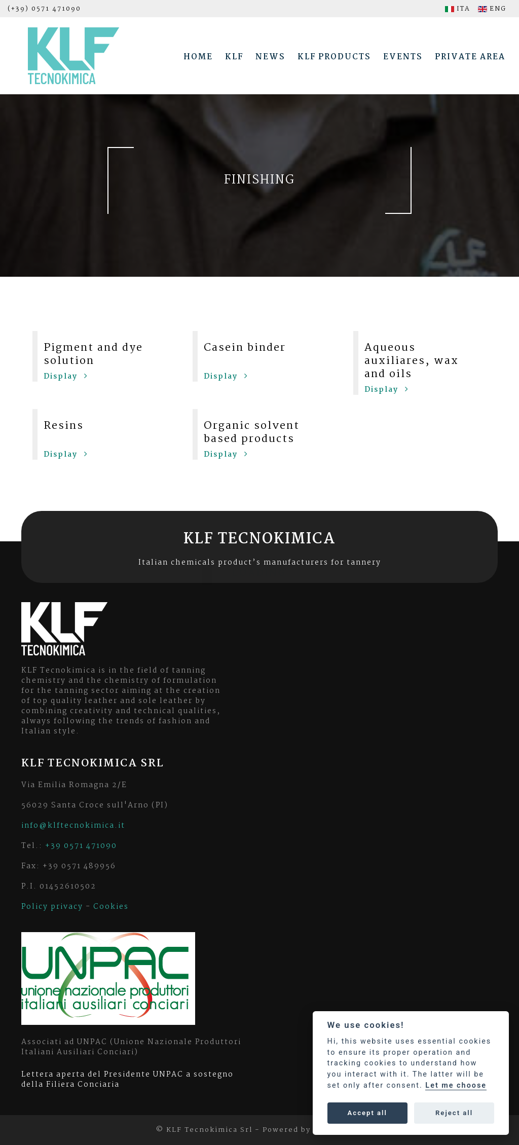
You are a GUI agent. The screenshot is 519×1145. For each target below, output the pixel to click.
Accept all (367, 1113)
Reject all (454, 1113)
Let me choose (456, 1085)
